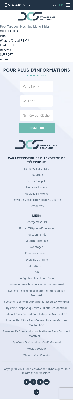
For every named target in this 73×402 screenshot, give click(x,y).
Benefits (5, 50)
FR (61, 5)
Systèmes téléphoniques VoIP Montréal (36, 342)
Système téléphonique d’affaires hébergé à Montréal (36, 301)
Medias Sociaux (36, 348)
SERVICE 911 (36, 266)
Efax (36, 272)
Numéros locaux (36, 187)
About (4, 59)
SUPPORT (6, 54)
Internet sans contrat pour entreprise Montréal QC (36, 314)
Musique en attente (36, 193)
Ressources (37, 206)
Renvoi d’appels (36, 181)
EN (54, 5)
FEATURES (7, 45)
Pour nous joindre (36, 253)
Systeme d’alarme (37, 259)
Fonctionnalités (36, 234)
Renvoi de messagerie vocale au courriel (37, 200)
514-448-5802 (19, 5)
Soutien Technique (36, 241)
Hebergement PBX (37, 222)
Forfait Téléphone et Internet (36, 228)
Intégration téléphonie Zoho (36, 278)
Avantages (36, 247)
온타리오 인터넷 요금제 (36, 355)
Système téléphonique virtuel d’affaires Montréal (36, 308)
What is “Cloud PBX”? (14, 40)
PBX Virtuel (37, 175)
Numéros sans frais (36, 168)
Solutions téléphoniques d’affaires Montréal (36, 284)
